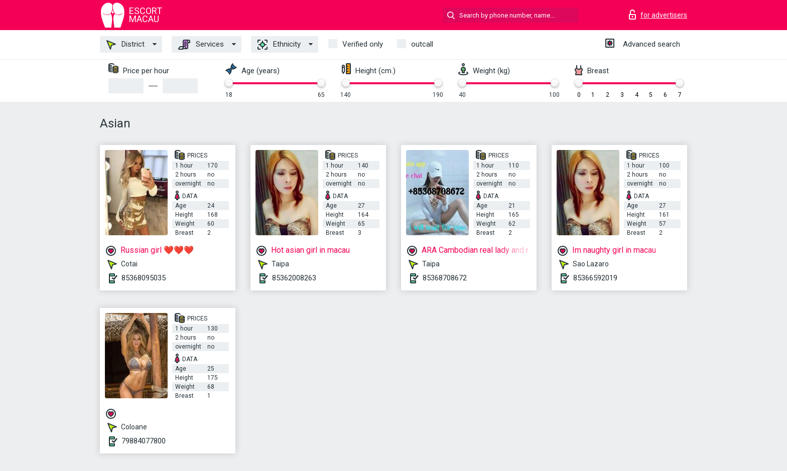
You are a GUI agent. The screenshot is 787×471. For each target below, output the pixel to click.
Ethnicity (279, 45)
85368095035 (143, 277)
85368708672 (445, 277)
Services (201, 45)
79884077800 (143, 440)
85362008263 (294, 277)
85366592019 (595, 277)
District (125, 45)
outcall (422, 44)
